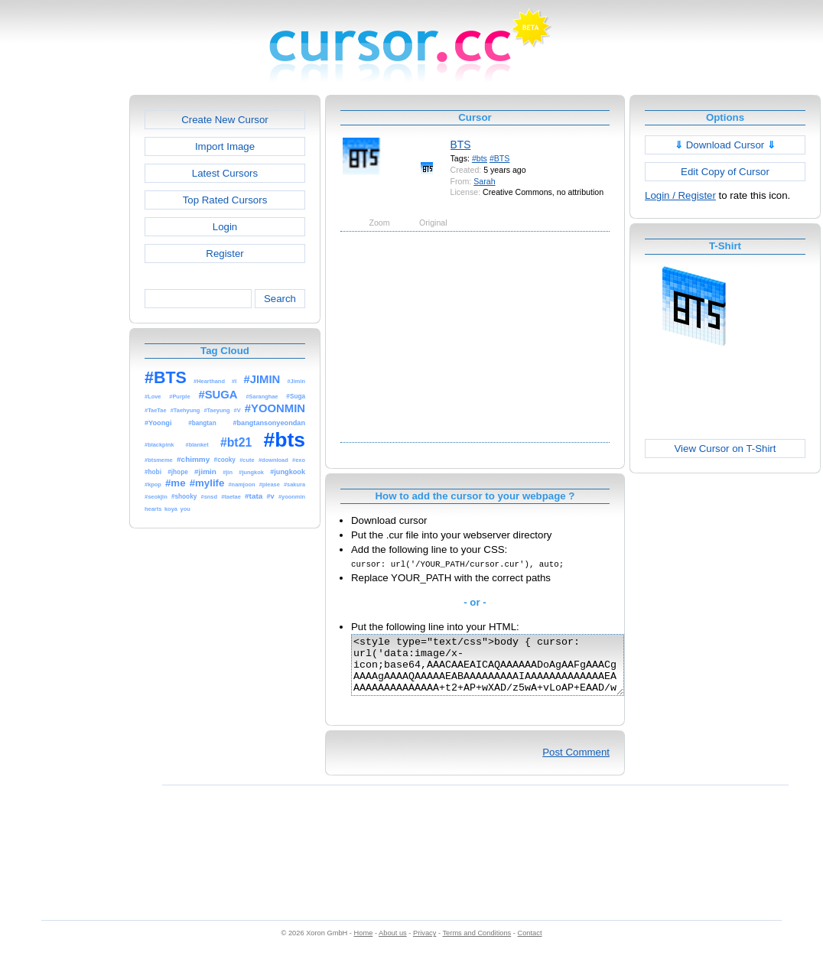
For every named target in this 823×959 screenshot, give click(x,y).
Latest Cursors (225, 173)
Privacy (424, 944)
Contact (530, 944)
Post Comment (576, 763)
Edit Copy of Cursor (725, 171)
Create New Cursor (224, 119)
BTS (461, 144)
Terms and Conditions (476, 944)
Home (363, 944)
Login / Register (680, 195)
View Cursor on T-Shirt (725, 448)
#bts (479, 158)
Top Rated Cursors (225, 200)
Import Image (225, 146)
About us (393, 944)
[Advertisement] (63, 324)
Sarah (484, 181)
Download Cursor (725, 145)
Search (280, 298)
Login (225, 226)
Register (224, 253)
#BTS (500, 158)
